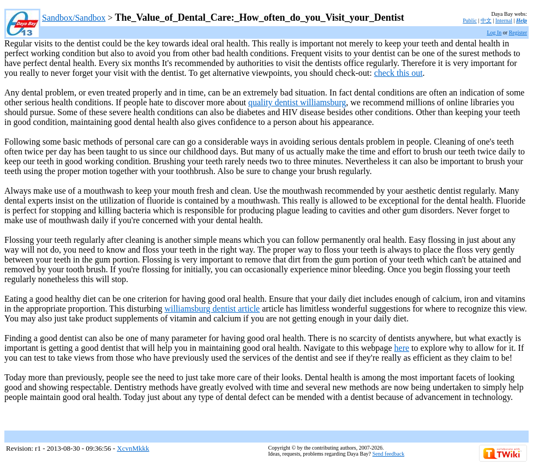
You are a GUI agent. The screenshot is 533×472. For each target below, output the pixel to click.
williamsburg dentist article (212, 308)
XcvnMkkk (133, 448)
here (402, 347)
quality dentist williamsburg (297, 102)
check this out (398, 72)
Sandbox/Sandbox (73, 17)
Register (518, 32)
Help (521, 20)
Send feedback (389, 454)
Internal (503, 20)
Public (470, 20)
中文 (486, 20)
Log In (494, 32)
